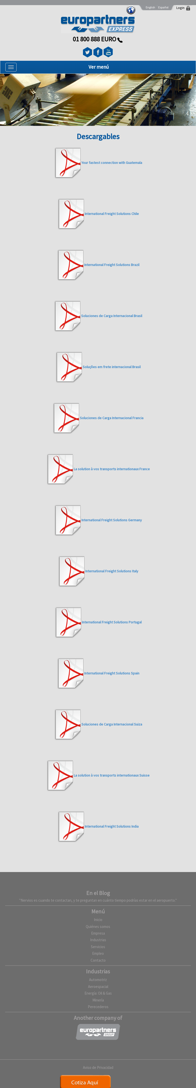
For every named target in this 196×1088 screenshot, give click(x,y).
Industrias (98, 939)
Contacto (98, 960)
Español (163, 7)
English (150, 7)
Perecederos (98, 1006)
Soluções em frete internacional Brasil (112, 367)
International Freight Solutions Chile (112, 213)
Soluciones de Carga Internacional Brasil (111, 315)
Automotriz (98, 979)
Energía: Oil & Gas (98, 993)
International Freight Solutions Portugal (112, 622)
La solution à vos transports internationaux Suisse (112, 775)
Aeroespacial (98, 986)
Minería (98, 1000)
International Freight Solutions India (112, 826)
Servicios (98, 946)
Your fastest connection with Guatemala (111, 162)
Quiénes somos (98, 926)
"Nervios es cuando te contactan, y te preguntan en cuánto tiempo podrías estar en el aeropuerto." (98, 900)
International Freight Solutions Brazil (111, 264)
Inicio (98, 919)
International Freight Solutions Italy (111, 571)
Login (180, 7)
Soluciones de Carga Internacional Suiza (111, 724)
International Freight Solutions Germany (111, 520)
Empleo (98, 953)
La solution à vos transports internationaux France (112, 469)
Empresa (98, 933)
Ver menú (99, 67)
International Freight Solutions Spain (111, 673)
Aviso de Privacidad (98, 1067)
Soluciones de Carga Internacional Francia (111, 418)
